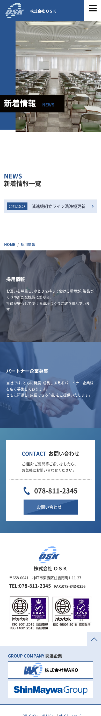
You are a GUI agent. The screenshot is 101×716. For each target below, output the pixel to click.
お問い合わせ (49, 507)
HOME (9, 244)
